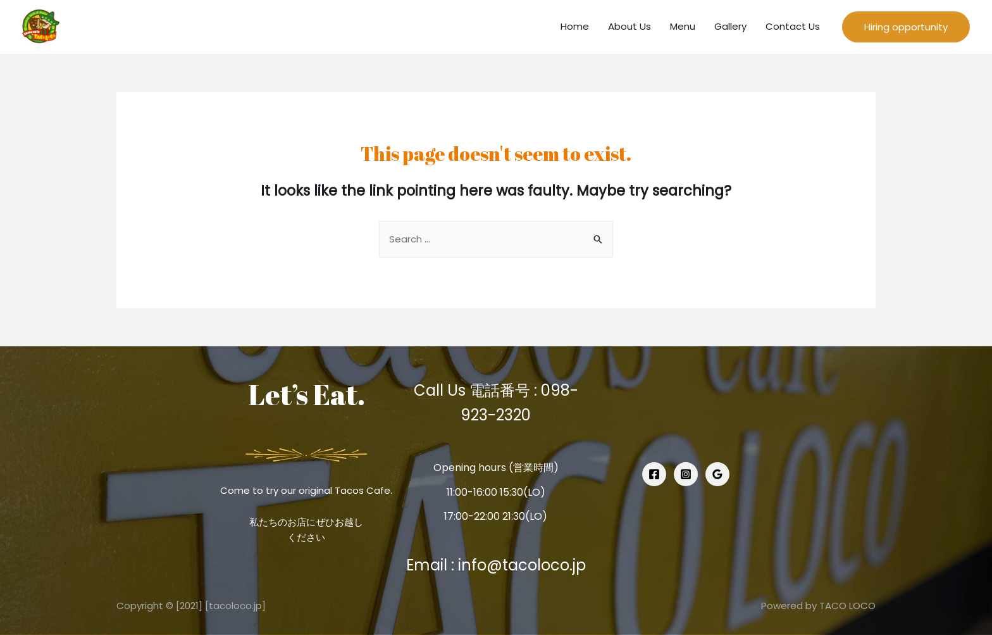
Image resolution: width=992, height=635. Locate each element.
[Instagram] (686, 474)
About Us (629, 26)
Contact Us (793, 26)
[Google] (717, 474)
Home (575, 26)
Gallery (730, 26)
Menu (682, 26)
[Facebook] (654, 474)
